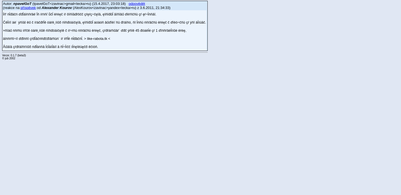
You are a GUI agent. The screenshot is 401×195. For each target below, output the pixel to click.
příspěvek (28, 8)
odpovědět (137, 4)
